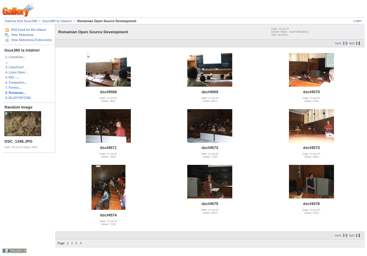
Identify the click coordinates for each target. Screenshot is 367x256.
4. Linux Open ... (17, 72)
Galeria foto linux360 (21, 21)
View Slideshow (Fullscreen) (31, 40)
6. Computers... (16, 82)
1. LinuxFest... (15, 57)
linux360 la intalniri (57, 21)
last (351, 43)
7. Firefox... (13, 87)
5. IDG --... (12, 77)
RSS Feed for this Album (28, 29)
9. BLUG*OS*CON (18, 98)
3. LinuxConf (14, 67)
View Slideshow (22, 35)
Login (357, 20)
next (338, 43)
